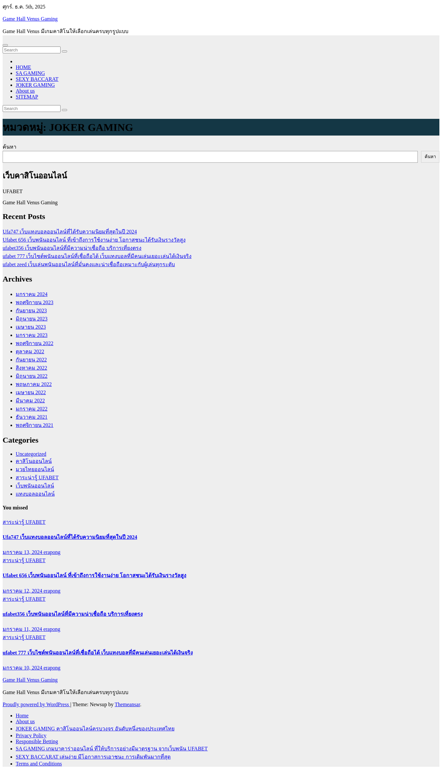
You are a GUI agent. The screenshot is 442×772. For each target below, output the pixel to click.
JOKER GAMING (35, 85)
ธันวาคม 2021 (31, 417)
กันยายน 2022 (31, 359)
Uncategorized (31, 454)
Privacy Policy (31, 735)
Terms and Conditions (39, 763)
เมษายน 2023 (31, 327)
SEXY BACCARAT (37, 79)
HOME (23, 67)
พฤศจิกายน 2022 (34, 343)
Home (22, 715)
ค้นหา (9, 147)
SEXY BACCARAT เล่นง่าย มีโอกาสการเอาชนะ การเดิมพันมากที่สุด (93, 757)
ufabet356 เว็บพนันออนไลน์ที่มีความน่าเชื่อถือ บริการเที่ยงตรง (72, 248)
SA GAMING (30, 73)
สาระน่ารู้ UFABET (37, 477)
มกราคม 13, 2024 (23, 552)
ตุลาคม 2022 (30, 351)
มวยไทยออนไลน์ (35, 469)
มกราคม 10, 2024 (23, 668)
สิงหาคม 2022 (31, 368)
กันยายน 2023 (31, 310)
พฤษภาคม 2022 (34, 384)
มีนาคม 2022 (30, 400)
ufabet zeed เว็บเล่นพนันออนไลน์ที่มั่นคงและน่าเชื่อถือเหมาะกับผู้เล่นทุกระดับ (89, 264)
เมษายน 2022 (31, 392)
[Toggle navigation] (5, 45)
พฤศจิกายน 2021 (34, 425)
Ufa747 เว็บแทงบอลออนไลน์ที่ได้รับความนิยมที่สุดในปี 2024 (70, 231)
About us (25, 91)
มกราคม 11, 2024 (23, 629)
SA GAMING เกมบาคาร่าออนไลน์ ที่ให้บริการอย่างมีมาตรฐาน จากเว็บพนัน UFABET (112, 748)
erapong (52, 552)
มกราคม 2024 (31, 294)
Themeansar (127, 704)
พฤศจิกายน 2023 (34, 302)
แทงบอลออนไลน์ (35, 494)
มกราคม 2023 (31, 335)
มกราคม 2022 (31, 409)
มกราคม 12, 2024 (23, 591)
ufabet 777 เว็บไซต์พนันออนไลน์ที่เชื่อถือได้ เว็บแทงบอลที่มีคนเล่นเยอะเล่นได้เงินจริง (97, 256)
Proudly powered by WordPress (36, 704)
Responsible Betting (37, 741)
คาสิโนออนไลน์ (34, 461)
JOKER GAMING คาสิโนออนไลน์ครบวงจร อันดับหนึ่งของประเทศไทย (95, 728)
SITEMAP (27, 97)
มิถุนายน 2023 (31, 319)
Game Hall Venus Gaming (30, 19)
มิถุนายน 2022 (31, 376)
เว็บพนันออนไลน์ (35, 485)
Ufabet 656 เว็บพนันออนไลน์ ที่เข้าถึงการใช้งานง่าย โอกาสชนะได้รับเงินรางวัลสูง (94, 240)
